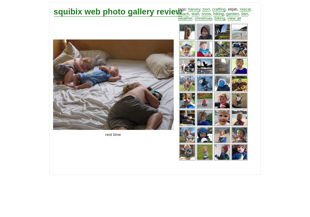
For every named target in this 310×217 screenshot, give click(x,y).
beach (183, 13)
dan (244, 13)
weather (185, 18)
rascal (245, 9)
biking (219, 18)
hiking (218, 13)
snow (206, 13)
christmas (203, 18)
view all (234, 18)
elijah (233, 9)
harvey (194, 9)
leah (195, 13)
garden (232, 13)
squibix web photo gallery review (118, 11)
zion (206, 9)
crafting (219, 9)
